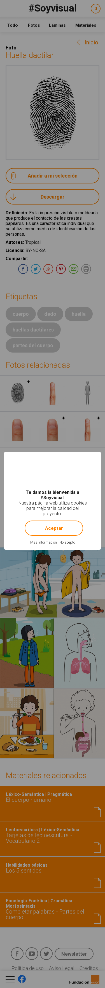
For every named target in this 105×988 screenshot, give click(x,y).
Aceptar (54, 528)
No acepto (67, 542)
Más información (43, 542)
